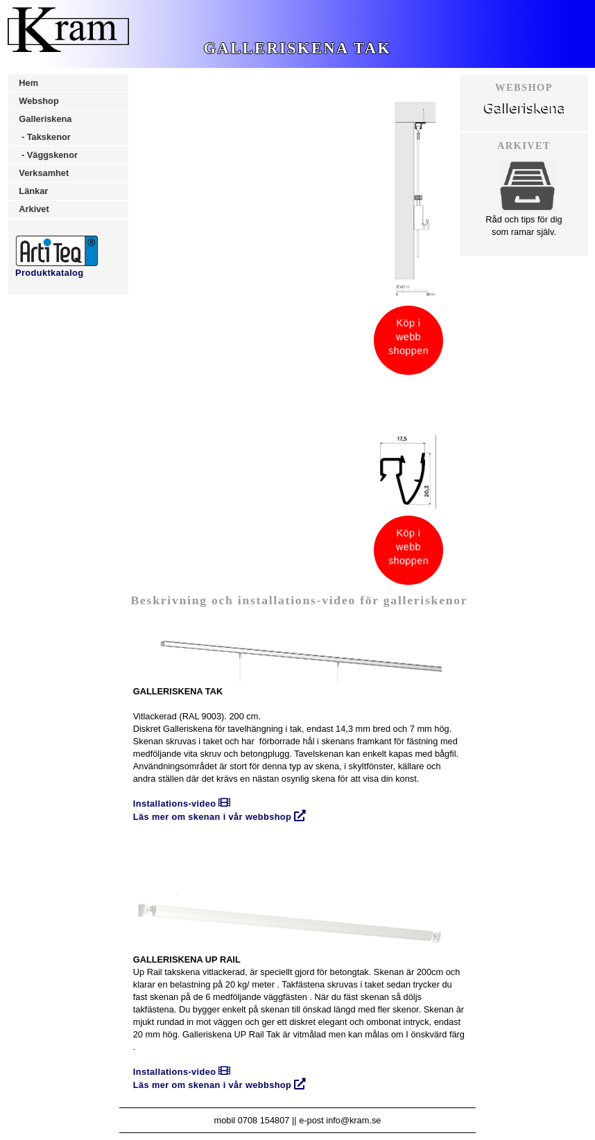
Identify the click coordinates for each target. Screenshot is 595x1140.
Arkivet (34, 209)
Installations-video (182, 803)
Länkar (33, 191)
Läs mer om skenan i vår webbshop (220, 817)
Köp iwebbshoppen (408, 336)
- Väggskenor (48, 155)
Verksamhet (44, 173)
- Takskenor (44, 137)
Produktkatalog (56, 268)
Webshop (38, 101)
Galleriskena (45, 119)
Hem (28, 83)
